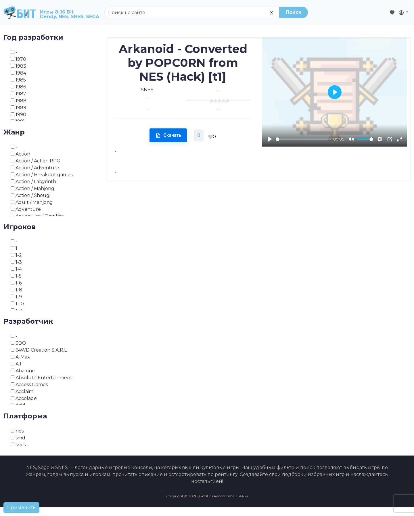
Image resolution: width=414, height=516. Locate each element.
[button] (404, 12)
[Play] (269, 139)
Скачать (168, 135)
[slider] (303, 139)
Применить (21, 507)
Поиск (293, 12)
